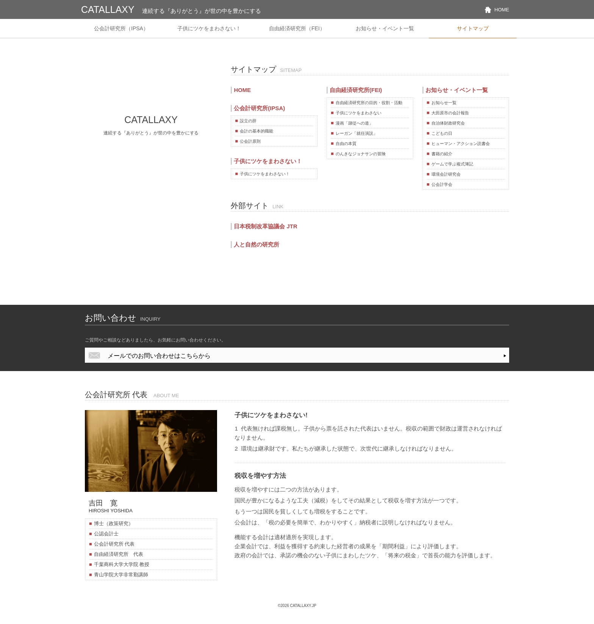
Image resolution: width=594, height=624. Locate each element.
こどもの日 (441, 133)
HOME (501, 9)
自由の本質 (346, 143)
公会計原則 (250, 141)
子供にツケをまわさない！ (209, 28)
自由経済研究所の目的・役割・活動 (369, 102)
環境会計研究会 (446, 174)
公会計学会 (441, 184)
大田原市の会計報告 (450, 113)
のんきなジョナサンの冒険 (361, 153)
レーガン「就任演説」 (356, 133)
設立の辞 (248, 121)
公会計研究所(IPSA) (259, 108)
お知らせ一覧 (443, 102)
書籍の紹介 (441, 153)
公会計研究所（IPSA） (121, 28)
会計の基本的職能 (256, 131)
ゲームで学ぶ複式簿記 (452, 164)
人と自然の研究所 (256, 244)
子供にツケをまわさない (358, 113)
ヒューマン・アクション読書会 (460, 143)
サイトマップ (473, 28)
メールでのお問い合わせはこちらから (159, 356)
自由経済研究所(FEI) (356, 90)
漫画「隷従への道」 (354, 123)
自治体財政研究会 (448, 123)
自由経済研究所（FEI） (297, 28)
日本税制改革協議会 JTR (265, 226)
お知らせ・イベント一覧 (385, 28)
